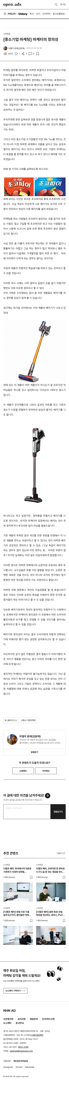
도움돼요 (23, 771)
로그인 (63, 4)
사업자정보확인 (37, 1035)
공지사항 (22, 1019)
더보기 (61, 853)
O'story (22, 14)
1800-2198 (23, 1047)
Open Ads (12, 5)
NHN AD (9, 1011)
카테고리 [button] (9, 13)
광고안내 (20, 1023)
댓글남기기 (58, 811)
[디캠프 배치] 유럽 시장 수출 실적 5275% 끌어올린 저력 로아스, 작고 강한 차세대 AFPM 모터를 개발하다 (18, 914)
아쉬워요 (46, 771)
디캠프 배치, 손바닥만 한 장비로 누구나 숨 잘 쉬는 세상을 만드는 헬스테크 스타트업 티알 (50, 870)
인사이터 (46, 13)
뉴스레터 (7, 1023)
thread (19, 1067)
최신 (32, 13)
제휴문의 (34, 1019)
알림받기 (34, 752)
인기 (38, 13)
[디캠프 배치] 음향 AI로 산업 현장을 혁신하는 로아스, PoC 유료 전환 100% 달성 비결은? (50, 914)
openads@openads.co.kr (21, 1051)
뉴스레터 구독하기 (15, 990)
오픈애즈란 (8, 1019)
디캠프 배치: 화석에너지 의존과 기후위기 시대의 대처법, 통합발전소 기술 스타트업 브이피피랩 (17, 870)
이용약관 (7, 1061)
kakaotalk (29, 1067)
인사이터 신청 (48, 1019)
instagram (8, 1067)
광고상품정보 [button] (59, 13)
